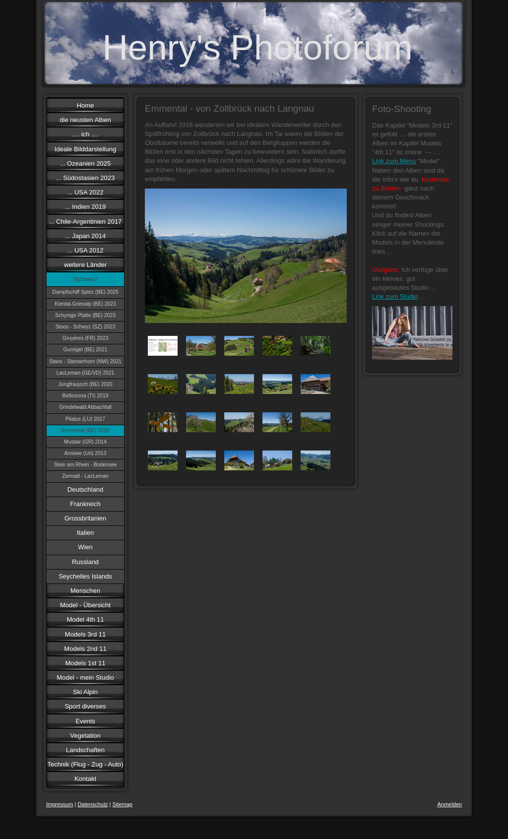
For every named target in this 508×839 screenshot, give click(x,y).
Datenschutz (92, 804)
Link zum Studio (395, 296)
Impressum (59, 804)
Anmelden (449, 804)
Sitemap (122, 804)
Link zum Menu (394, 161)
